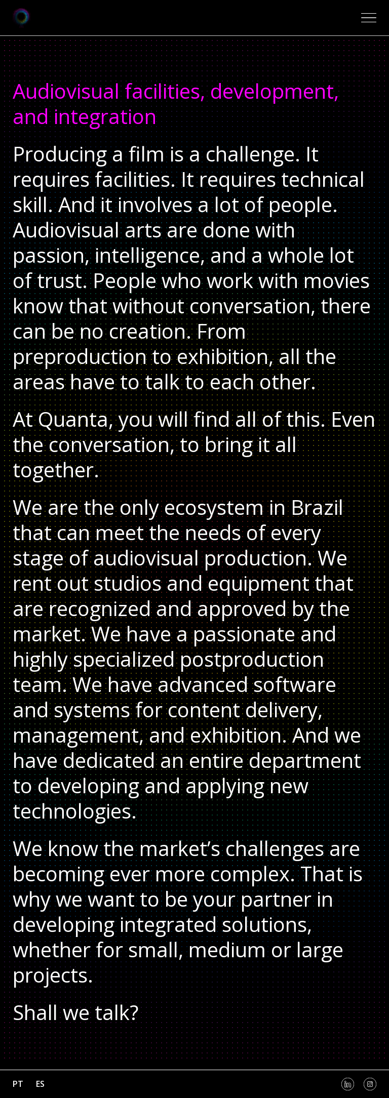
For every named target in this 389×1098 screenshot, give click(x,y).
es (40, 1083)
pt (18, 1083)
